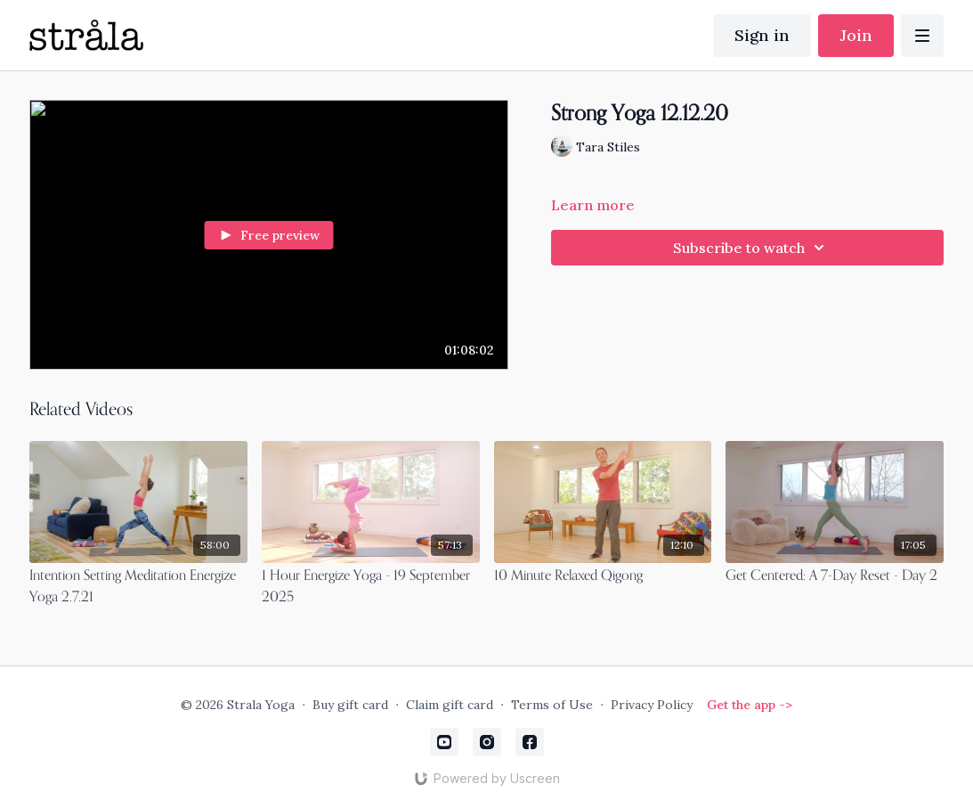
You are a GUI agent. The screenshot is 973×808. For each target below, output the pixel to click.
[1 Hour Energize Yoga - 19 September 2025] (371, 587)
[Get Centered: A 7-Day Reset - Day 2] (835, 576)
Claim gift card (449, 705)
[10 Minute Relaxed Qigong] (603, 576)
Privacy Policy (652, 705)
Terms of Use (552, 705)
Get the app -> (749, 705)
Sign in (762, 35)
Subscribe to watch (751, 247)
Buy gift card (350, 705)
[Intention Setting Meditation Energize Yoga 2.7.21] (138, 587)
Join (855, 35)
